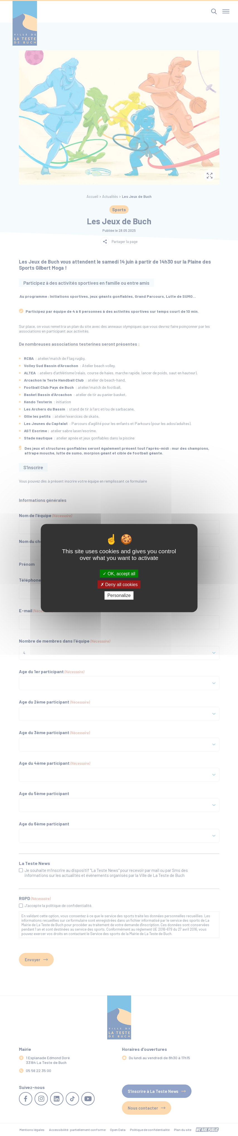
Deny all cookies (119, 584)
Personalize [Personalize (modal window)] (119, 595)
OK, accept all (119, 573)
